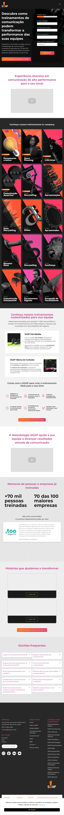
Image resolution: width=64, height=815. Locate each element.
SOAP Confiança (52, 760)
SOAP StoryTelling (53, 739)
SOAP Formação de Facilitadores (53, 773)
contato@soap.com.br (9, 729)
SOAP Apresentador (54, 751)
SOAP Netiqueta (52, 777)
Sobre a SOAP (34, 725)
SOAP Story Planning (54, 729)
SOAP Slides (51, 748)
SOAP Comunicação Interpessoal (54, 764)
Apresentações (34, 728)
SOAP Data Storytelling (55, 745)
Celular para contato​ (44, 27)
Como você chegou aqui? (46, 41)
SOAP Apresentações (54, 742)
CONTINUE (47, 53)
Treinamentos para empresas (35, 732)
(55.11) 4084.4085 (7, 727)
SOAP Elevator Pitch (54, 754)
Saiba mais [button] (42, 804)
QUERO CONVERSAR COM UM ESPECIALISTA (32, 630)
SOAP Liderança (52, 732)
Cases (31, 739)
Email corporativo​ (43, 34)
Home (31, 722)
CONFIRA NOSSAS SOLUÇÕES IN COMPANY (16, 59)
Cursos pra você (34, 736)
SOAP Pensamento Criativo (53, 725)
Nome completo (43, 21)
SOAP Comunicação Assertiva (54, 735)
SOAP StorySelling (53, 757)
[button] (59, 4)
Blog (31, 741)
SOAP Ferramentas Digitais (53, 768)
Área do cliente (34, 747)
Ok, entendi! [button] (31, 809)
